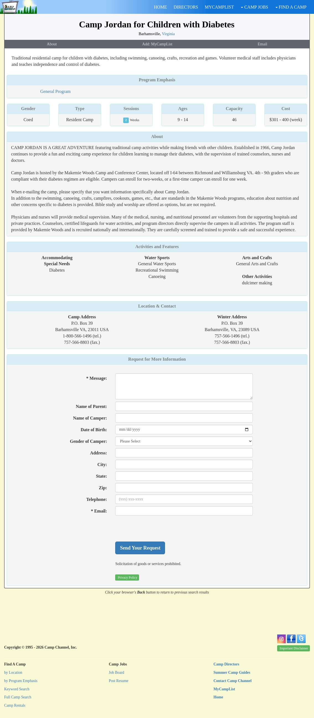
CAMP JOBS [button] (254, 7)
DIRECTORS (186, 7)
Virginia (168, 34)
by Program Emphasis (20, 681)
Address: (98, 453)
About (52, 44)
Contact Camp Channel (232, 681)
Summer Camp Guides (231, 672)
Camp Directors (226, 664)
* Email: (99, 511)
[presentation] (157, 528)
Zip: (103, 487)
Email (262, 44)
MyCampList (224, 689)
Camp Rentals (14, 705)
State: (101, 476)
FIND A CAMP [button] (291, 7)
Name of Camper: (90, 418)
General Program (55, 91)
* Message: (96, 378)
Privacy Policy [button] (127, 577)
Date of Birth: (94, 429)
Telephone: (96, 499)
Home (218, 697)
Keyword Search (16, 689)
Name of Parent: (91, 406)
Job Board (116, 672)
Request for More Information (157, 359)
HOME (160, 7)
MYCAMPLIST (219, 7)
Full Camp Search (17, 697)
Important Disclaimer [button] (294, 648)
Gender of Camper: (88, 441)
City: (102, 464)
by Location (13, 672)
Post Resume (118, 681)
